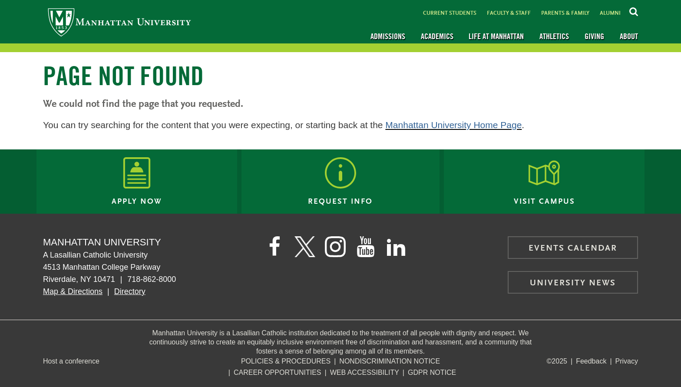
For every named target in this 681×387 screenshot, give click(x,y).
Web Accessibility (364, 372)
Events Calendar (573, 248)
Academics (437, 36)
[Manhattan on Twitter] (304, 246)
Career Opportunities (277, 372)
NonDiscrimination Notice (389, 361)
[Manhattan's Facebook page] (274, 246)
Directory (129, 291)
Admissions (387, 36)
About (629, 36)
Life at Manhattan (496, 36)
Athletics (554, 36)
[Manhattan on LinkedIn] (396, 246)
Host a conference (71, 361)
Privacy (626, 361)
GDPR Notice (432, 372)
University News (573, 283)
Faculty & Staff (509, 13)
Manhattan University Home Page (453, 125)
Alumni (610, 13)
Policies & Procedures (286, 361)
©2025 (557, 361)
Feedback (591, 361)
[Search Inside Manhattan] (633, 10)
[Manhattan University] (119, 22)
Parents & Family (565, 13)
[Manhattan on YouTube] (365, 246)
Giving (594, 36)
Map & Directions (72, 291)
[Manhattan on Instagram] (335, 246)
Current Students (449, 13)
